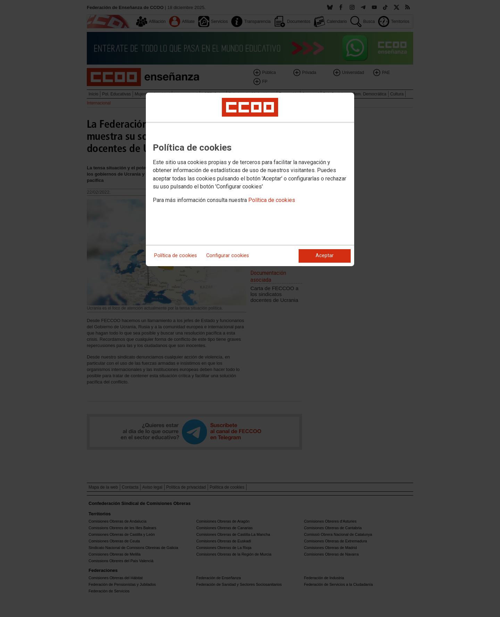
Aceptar (325, 256)
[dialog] (250, 179)
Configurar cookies (227, 256)
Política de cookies (271, 200)
